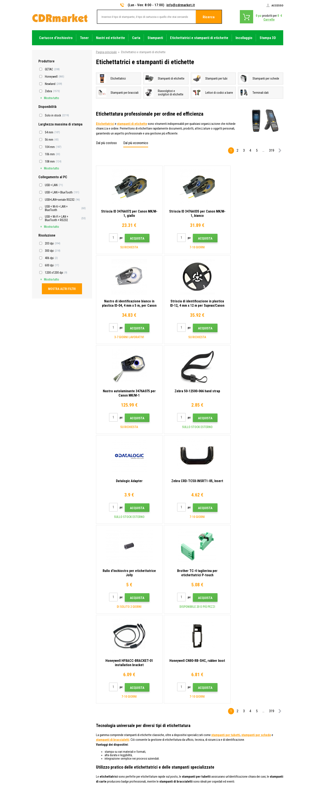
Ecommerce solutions (252, 766)
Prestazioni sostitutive (110, 747)
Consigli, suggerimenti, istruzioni (116, 690)
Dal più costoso (106, 143)
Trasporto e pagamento (110, 696)
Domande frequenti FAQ (111, 709)
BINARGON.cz (275, 766)
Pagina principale (106, 52)
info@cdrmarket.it (180, 5)
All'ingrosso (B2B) (107, 702)
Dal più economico (135, 143)
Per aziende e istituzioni (111, 734)
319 (271, 150)
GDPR (99, 728)
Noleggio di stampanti (110, 740)
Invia (232, 656)
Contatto (102, 683)
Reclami (101, 715)
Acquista (134, 238)
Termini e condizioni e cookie (114, 721)
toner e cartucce (181, 780)
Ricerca (209, 17)
